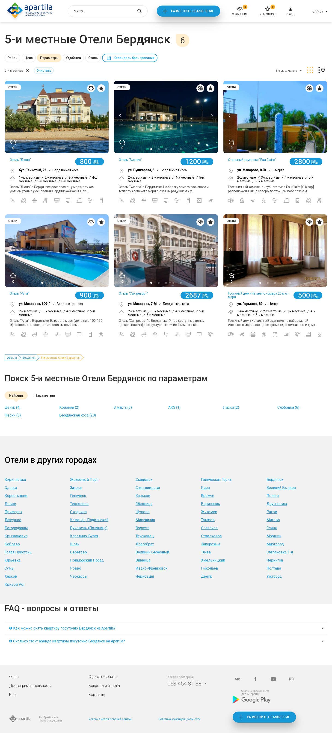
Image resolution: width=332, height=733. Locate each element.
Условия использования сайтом (110, 719)
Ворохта (142, 528)
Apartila (12, 357)
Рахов (272, 512)
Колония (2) (69, 407)
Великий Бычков (281, 487)
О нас (14, 676)
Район (12, 58)
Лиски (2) (231, 407)
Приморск (13, 512)
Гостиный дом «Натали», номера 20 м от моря (258, 295)
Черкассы (78, 576)
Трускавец (145, 536)
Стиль (93, 58)
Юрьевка (13, 560)
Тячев (206, 552)
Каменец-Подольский (89, 520)
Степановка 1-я (280, 552)
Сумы (10, 568)
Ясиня (272, 528)
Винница (143, 560)
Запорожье (210, 544)
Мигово (273, 520)
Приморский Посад (87, 560)
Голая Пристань (18, 552)
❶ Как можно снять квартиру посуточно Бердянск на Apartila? (62, 628)
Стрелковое (211, 536)
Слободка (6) (288, 407)
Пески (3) (13, 415)
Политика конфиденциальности (179, 719)
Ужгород (274, 576)
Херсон (11, 576)
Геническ (78, 496)
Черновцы (145, 576)
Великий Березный (152, 552)
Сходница (78, 512)
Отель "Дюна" (20, 160)
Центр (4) (13, 407)
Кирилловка (15, 479)
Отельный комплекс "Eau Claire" (252, 160)
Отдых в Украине (103, 676)
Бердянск (29, 357)
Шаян (74, 544)
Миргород (275, 544)
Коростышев (16, 496)
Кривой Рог (15, 584)
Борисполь (210, 504)
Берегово (78, 552)
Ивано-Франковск (151, 568)
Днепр (206, 576)
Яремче (207, 496)
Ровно (75, 568)
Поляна (273, 496)
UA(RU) (317, 11)
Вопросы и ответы (104, 685)
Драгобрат (145, 544)
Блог (13, 694)
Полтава (274, 568)
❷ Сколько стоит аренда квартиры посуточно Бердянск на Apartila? (67, 641)
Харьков (143, 496)
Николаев (209, 568)
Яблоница (144, 504)
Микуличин (145, 520)
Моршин (274, 536)
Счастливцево (148, 487)
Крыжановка (16, 536)
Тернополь (79, 504)
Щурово (143, 512)
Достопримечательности (30, 685)
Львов (10, 504)
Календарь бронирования (134, 58)
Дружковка (277, 504)
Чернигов (275, 560)
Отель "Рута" (19, 293)
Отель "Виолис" (130, 160)
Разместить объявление (192, 11)
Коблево (12, 544)
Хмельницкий (213, 560)
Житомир (209, 512)
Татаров (208, 520)
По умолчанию (286, 70)
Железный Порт (84, 479)
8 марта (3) (123, 407)
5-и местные (14, 70)
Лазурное (13, 520)
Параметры (49, 58)
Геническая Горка (216, 479)
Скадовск (144, 479)
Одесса (11, 487)
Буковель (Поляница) (88, 528)
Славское (209, 528)
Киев (205, 487)
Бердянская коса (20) (77, 415)
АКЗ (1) (174, 407)
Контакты (97, 694)
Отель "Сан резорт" (133, 293)
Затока (76, 487)
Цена (29, 58)
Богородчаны (16, 528)
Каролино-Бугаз (84, 536)
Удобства (73, 58)
